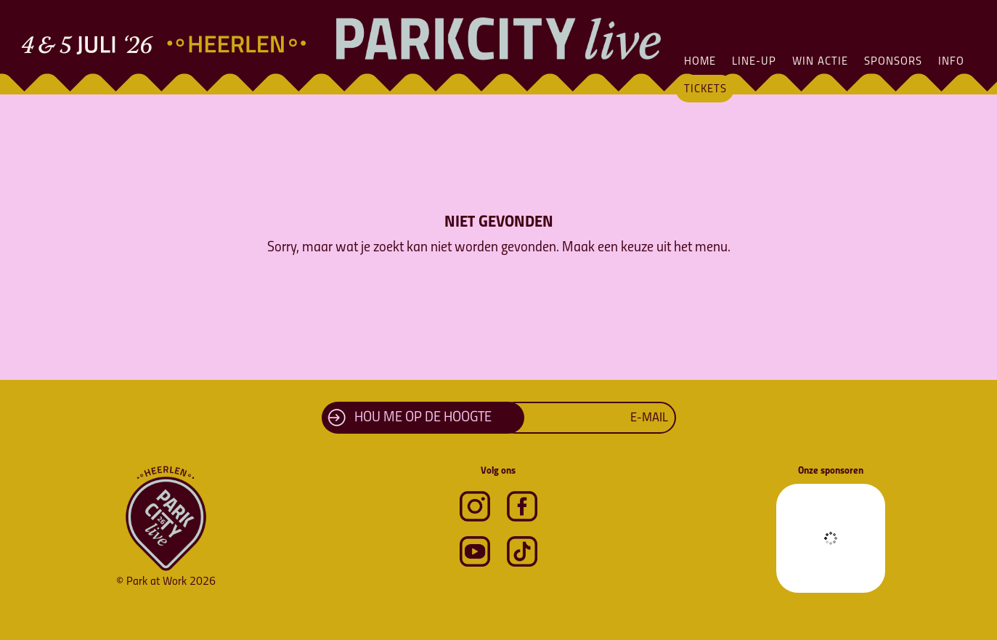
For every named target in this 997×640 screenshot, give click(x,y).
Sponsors (893, 62)
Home (700, 62)
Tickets (705, 89)
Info (951, 62)
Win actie (820, 62)
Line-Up (754, 62)
